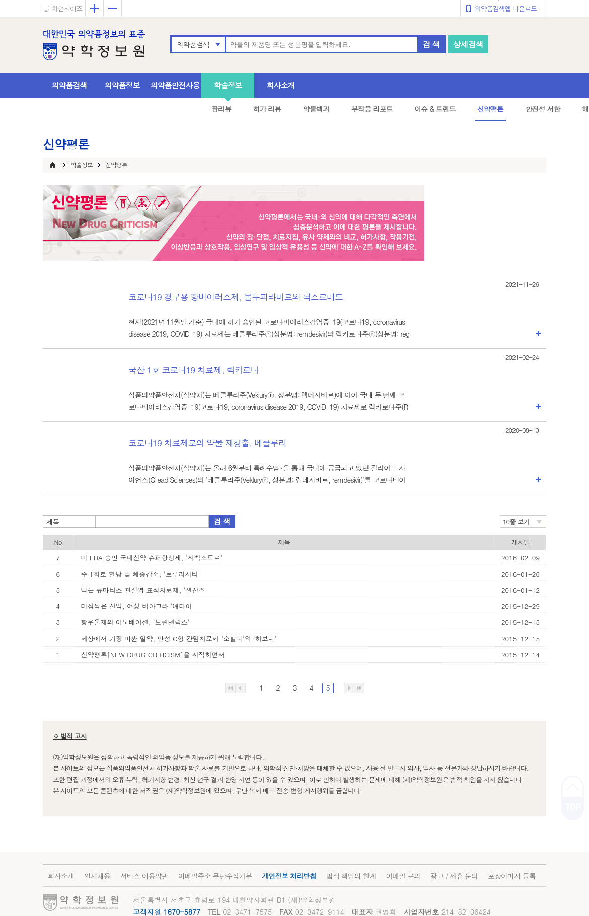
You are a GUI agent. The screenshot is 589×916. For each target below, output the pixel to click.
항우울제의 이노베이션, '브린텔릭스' (135, 622)
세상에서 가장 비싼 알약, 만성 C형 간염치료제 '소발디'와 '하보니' (179, 638)
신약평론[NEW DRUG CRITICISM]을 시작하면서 (153, 654)
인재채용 (97, 876)
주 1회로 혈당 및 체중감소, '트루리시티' (140, 574)
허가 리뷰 (267, 109)
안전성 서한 (543, 109)
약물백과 (316, 109)
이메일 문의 (403, 876)
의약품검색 (193, 44)
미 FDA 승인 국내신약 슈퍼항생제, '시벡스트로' (152, 557)
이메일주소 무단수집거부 (215, 876)
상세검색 (468, 44)
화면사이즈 (67, 8)
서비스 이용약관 (144, 876)
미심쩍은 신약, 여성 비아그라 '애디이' (137, 606)
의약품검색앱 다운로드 (506, 8)
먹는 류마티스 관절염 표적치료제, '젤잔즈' (144, 590)
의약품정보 (122, 85)
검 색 (431, 44)
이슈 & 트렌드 (434, 109)
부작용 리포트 (372, 109)
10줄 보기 (516, 521)
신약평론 (490, 109)
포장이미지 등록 (512, 876)
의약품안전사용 (175, 85)
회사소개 (281, 85)
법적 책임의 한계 (351, 876)
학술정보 (228, 85)
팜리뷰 (221, 109)
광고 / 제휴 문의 (454, 876)
